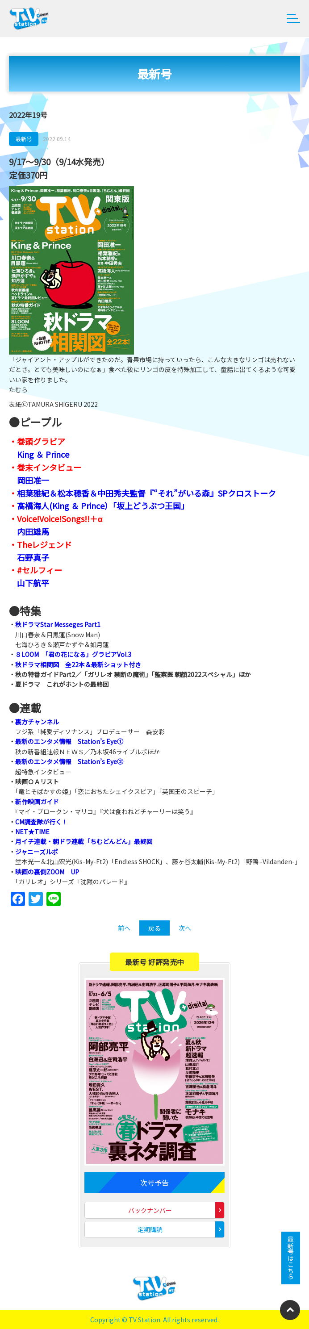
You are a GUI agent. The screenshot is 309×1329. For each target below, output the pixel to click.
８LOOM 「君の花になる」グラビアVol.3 (73, 654)
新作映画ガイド (37, 801)
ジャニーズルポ (36, 851)
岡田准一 (33, 480)
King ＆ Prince (43, 454)
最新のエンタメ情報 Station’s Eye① (69, 741)
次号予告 (154, 1182)
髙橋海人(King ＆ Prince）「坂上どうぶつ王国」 (103, 505)
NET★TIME (32, 831)
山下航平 (33, 583)
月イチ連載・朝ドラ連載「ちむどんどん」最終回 (84, 841)
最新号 (24, 138)
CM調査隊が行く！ (41, 821)
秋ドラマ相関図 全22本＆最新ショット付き (78, 664)
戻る (154, 928)
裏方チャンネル (37, 721)
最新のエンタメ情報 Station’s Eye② (69, 761)
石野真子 (33, 557)
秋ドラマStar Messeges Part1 (57, 624)
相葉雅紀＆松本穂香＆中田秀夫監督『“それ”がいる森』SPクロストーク (146, 493)
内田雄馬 (33, 531)
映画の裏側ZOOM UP (47, 871)
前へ (124, 928)
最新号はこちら (290, 1258)
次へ (185, 928)
